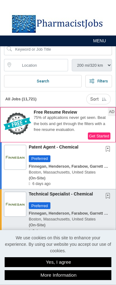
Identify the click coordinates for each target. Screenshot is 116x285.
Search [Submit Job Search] (43, 81)
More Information (58, 275)
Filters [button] (98, 81)
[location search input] (40, 65)
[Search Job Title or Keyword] (62, 49)
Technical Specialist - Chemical (61, 193)
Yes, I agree (58, 262)
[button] (58, 41)
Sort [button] (98, 99)
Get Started (99, 136)
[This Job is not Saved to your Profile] (109, 149)
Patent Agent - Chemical (54, 147)
